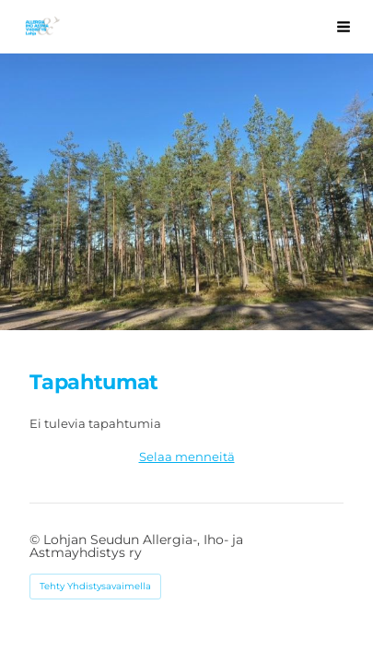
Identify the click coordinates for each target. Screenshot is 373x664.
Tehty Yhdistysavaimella (95, 586)
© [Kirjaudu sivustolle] (36, 539)
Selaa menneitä (187, 456)
